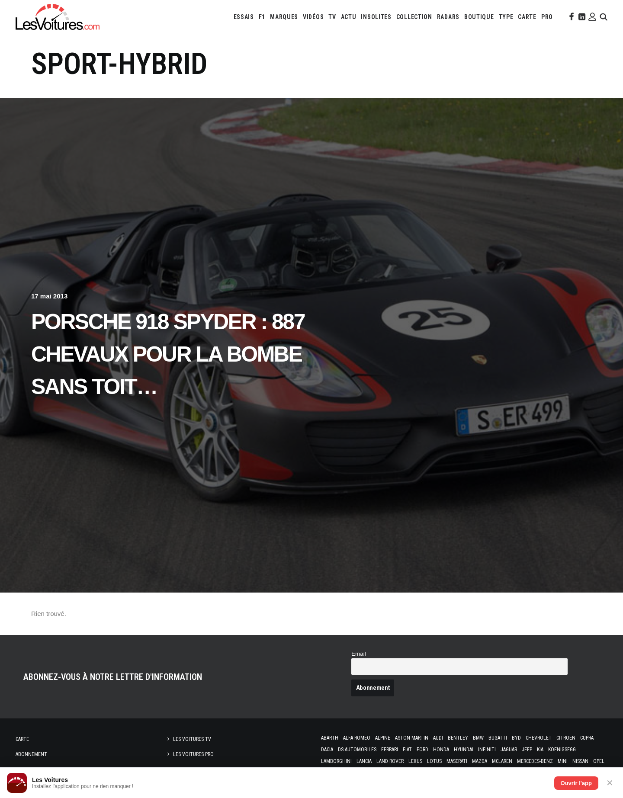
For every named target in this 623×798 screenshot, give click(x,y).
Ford (422, 750)
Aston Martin (411, 738)
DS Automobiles (357, 750)
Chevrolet (539, 738)
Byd (516, 738)
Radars (448, 16)
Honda (441, 750)
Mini (563, 761)
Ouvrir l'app (576, 783)
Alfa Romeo (356, 738)
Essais (244, 16)
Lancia (364, 761)
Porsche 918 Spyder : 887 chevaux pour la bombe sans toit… (168, 354)
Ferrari (389, 750)
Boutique (479, 16)
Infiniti (487, 750)
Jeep (527, 750)
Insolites (376, 16)
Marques (284, 16)
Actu (348, 16)
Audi (438, 738)
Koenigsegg (562, 750)
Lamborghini (336, 761)
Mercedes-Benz (535, 761)
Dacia (327, 750)
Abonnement (31, 754)
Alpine (382, 738)
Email (358, 654)
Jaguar (509, 750)
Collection (414, 16)
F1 (262, 16)
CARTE (527, 16)
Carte (22, 739)
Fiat (407, 750)
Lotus (434, 761)
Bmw (478, 738)
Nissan (580, 761)
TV (332, 16)
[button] (570, 17)
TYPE (506, 16)
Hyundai (463, 750)
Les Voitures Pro (193, 754)
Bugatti (497, 738)
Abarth (329, 738)
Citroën (565, 738)
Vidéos (313, 16)
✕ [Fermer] (609, 783)
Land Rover (390, 761)
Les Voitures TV (192, 739)
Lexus (415, 761)
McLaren (502, 761)
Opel (598, 761)
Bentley (458, 738)
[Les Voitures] (58, 17)
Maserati (456, 761)
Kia (540, 750)
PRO (547, 16)
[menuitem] (244, 17)
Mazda (479, 761)
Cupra (587, 738)
